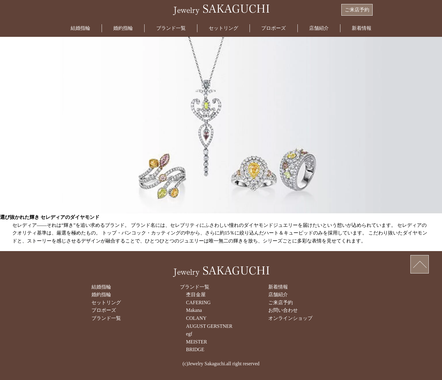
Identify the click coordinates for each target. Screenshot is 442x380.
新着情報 (361, 28)
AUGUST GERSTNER (209, 326)
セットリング (223, 28)
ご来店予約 (357, 9)
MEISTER (196, 341)
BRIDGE (195, 349)
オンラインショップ (290, 318)
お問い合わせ (283, 310)
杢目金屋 (196, 294)
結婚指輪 (80, 28)
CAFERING (198, 302)
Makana (194, 310)
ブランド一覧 (171, 28)
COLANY (196, 318)
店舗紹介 (319, 28)
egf (189, 333)
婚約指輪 (123, 28)
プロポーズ (273, 28)
